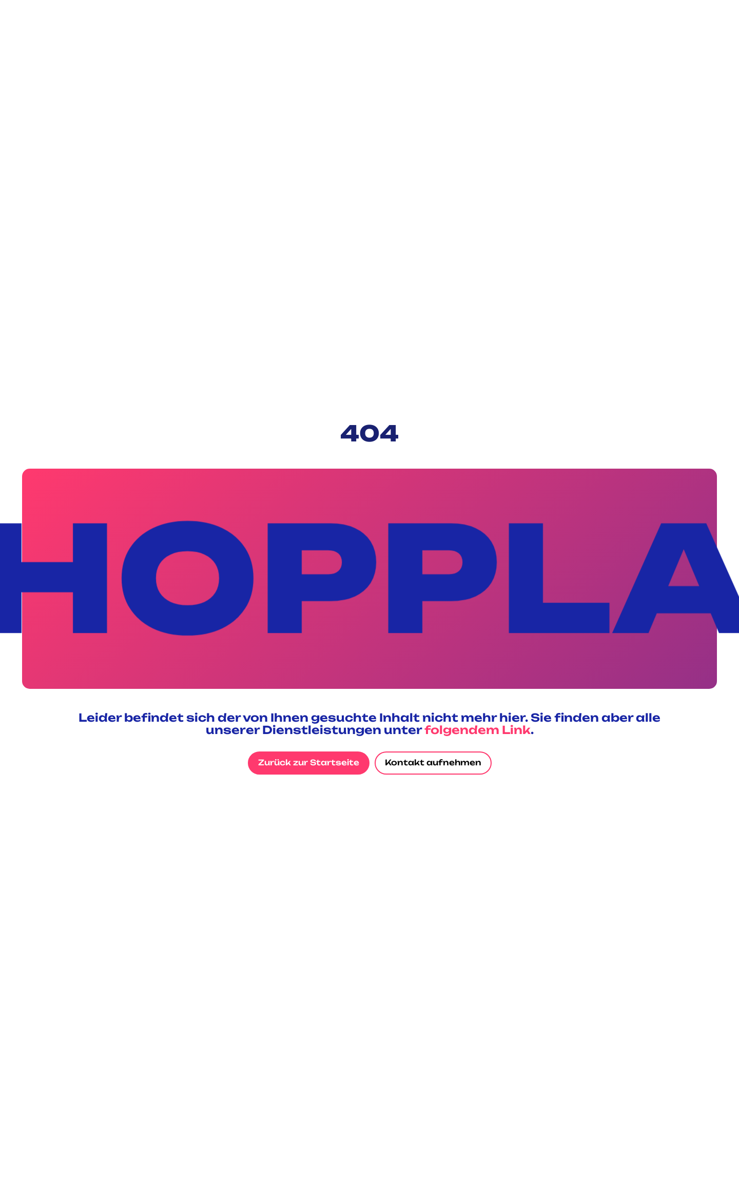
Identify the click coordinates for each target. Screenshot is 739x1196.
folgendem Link (477, 730)
